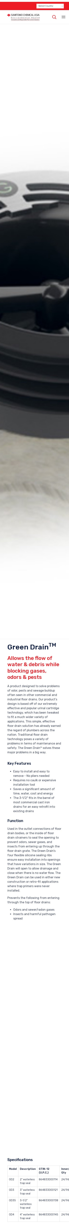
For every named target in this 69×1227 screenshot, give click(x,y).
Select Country (45, 6)
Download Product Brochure (26, 1215)
